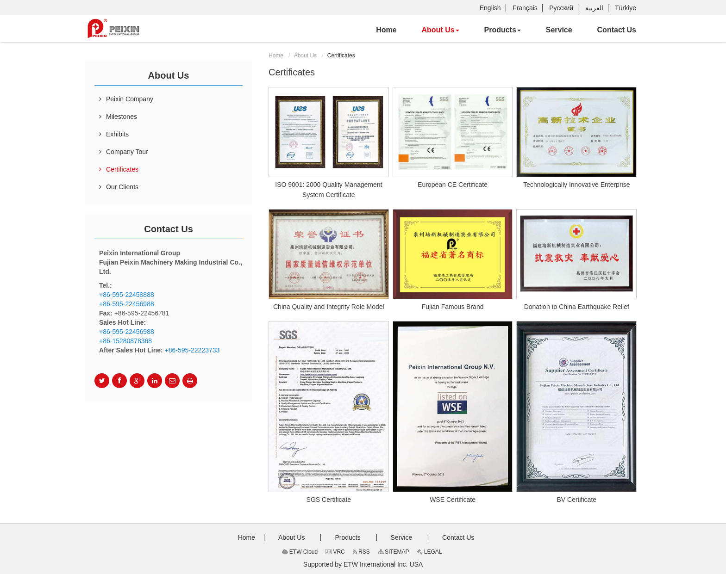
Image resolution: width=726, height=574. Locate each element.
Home (276, 55)
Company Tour (127, 151)
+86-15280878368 (125, 341)
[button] (440, 30)
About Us (305, 55)
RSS (361, 552)
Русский (561, 8)
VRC (335, 552)
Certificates (122, 169)
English (490, 8)
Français (525, 8)
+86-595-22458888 (126, 294)
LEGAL (429, 552)
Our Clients (122, 187)
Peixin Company (129, 99)
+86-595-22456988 (126, 304)
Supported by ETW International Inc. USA (363, 564)
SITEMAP (393, 552)
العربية (594, 8)
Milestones (121, 116)
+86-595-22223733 (192, 350)
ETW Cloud (300, 552)
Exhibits (117, 134)
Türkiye (625, 8)
